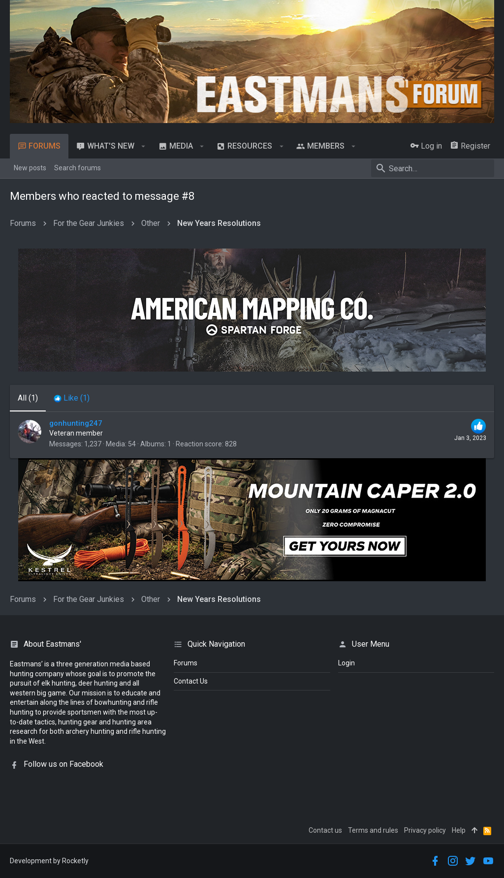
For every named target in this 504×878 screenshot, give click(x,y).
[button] (143, 146)
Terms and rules (373, 830)
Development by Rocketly (49, 861)
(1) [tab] (28, 398)
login (346, 663)
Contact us (325, 830)
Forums (185, 663)
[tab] (71, 398)
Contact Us (191, 681)
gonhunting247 (75, 423)
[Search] (432, 168)
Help (459, 830)
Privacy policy (425, 830)
